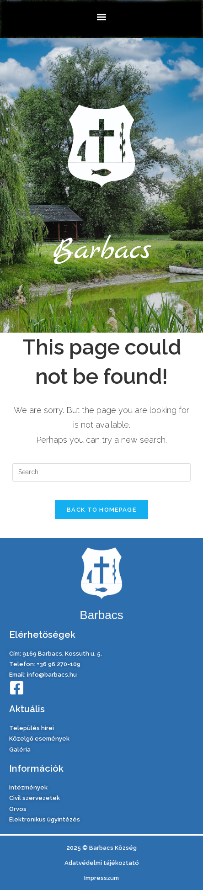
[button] (101, 16)
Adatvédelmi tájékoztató (101, 862)
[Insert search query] (101, 472)
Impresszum (101, 877)
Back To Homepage (101, 509)
